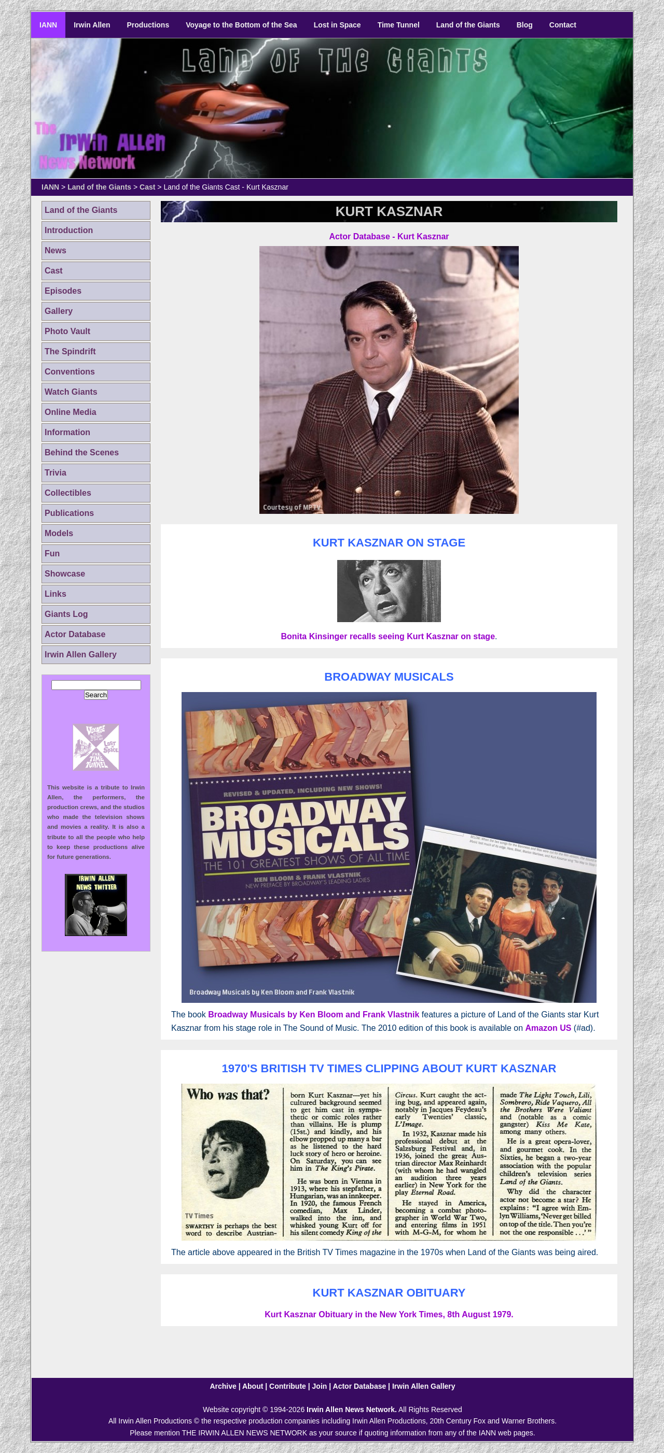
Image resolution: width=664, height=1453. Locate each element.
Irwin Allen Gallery (81, 654)
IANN (48, 25)
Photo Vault (67, 331)
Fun (52, 553)
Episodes (63, 290)
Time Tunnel (399, 25)
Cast (147, 187)
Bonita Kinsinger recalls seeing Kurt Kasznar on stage (388, 636)
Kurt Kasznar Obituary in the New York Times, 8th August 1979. (389, 1314)
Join (319, 1386)
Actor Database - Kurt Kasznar (389, 236)
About (252, 1386)
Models (59, 533)
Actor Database (75, 634)
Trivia (55, 472)
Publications (69, 513)
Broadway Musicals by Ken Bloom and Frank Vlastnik (313, 1014)
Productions (148, 25)
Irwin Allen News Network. (352, 1409)
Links (55, 593)
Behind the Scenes (82, 452)
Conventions (70, 371)
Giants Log (66, 614)
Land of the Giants (468, 25)
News (55, 250)
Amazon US (548, 1028)
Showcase (65, 573)
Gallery (59, 311)
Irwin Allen (92, 25)
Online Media (70, 412)
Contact (562, 25)
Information (67, 432)
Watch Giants (71, 391)
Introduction (69, 230)
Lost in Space (337, 25)
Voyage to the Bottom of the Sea (241, 25)
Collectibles (68, 492)
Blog (525, 25)
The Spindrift (70, 351)
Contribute (287, 1386)
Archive (223, 1386)
